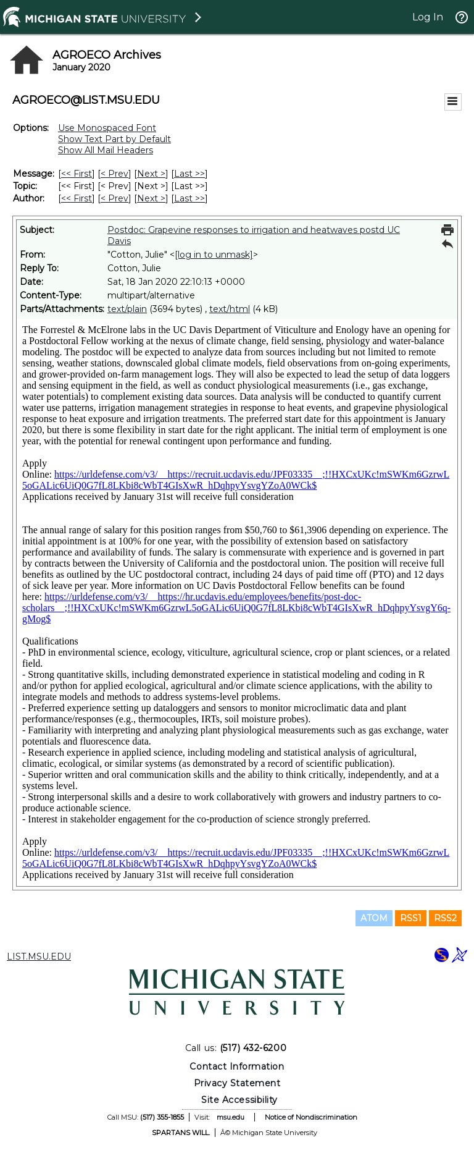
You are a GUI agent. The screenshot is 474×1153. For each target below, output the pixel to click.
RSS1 (411, 918)
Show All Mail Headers (105, 150)
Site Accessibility (239, 1099)
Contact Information (236, 1066)
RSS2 (445, 918)
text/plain (127, 309)
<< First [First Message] (76, 173)
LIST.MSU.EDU (39, 956)
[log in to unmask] (214, 254)
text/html (229, 309)
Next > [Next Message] (151, 173)
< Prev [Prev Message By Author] (114, 198)
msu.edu (230, 1117)
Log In (427, 17)
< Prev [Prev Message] (114, 173)
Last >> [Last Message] (189, 173)
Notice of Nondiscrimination (311, 1117)
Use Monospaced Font (107, 127)
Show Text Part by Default (114, 139)
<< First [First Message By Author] (76, 198)
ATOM (374, 918)
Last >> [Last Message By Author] (189, 198)
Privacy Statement (237, 1083)
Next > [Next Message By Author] (151, 198)
